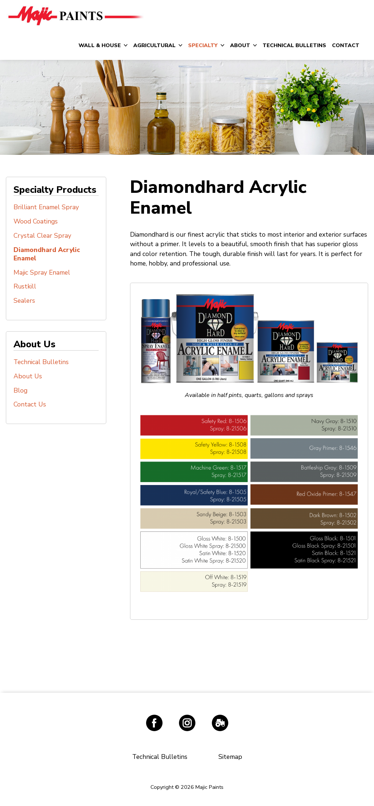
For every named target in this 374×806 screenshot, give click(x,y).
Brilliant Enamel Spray (46, 207)
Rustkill (25, 286)
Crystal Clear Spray (42, 235)
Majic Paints (75, 15)
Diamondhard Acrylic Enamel (47, 254)
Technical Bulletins (41, 362)
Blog (20, 390)
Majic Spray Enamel (42, 272)
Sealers (24, 300)
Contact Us (30, 404)
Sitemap (230, 756)
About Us (28, 376)
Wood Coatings (36, 221)
